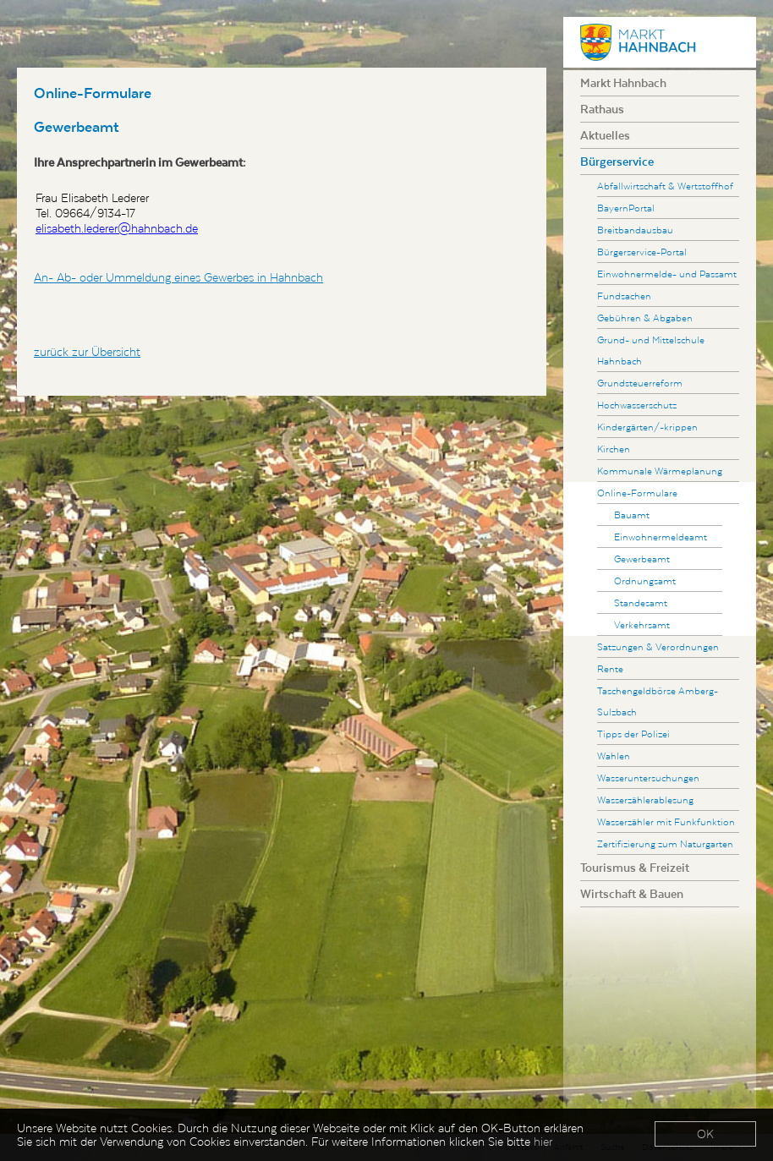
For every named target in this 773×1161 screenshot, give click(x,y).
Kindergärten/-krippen (647, 426)
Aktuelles (605, 135)
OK (705, 1135)
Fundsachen (624, 295)
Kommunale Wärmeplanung (659, 470)
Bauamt (632, 514)
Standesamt (640, 602)
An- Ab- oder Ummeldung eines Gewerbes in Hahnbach (178, 277)
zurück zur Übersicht (87, 352)
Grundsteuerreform (640, 382)
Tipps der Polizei (633, 733)
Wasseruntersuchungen (648, 777)
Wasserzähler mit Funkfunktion (666, 821)
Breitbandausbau (635, 229)
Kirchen (613, 448)
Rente (610, 668)
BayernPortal (626, 207)
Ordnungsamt (645, 580)
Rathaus (602, 109)
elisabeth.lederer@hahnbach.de (117, 228)
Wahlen (613, 755)
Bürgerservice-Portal (642, 251)
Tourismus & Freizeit (634, 867)
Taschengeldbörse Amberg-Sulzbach (657, 701)
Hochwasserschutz (637, 404)
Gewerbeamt (642, 558)
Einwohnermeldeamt (660, 536)
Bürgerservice (617, 161)
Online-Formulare (637, 492)
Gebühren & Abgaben (645, 317)
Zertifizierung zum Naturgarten (665, 843)
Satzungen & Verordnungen (658, 646)
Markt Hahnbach (623, 83)
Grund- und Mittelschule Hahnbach (650, 350)
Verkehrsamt (642, 624)
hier (543, 1142)
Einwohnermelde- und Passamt (667, 273)
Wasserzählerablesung (645, 799)
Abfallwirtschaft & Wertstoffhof (665, 185)
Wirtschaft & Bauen (631, 894)
